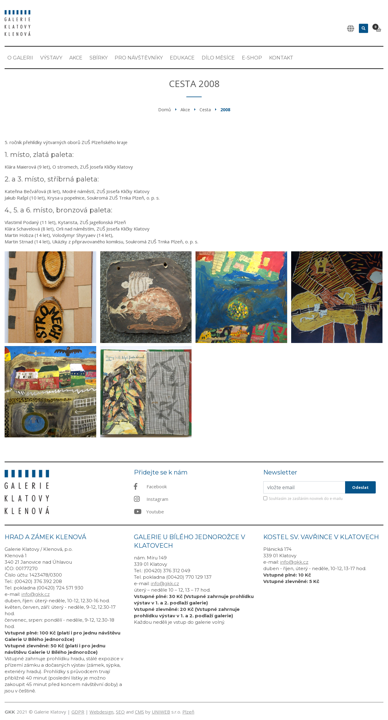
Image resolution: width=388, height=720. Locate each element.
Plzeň (188, 712)
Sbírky (98, 58)
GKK (10, 712)
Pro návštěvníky (139, 58)
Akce (75, 58)
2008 (225, 109)
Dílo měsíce (218, 58)
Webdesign (101, 712)
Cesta (205, 109)
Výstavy (51, 58)
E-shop (252, 58)
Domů (164, 109)
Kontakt (281, 58)
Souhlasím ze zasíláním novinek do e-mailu (306, 498)
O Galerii (20, 58)
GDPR (77, 712)
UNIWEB (161, 712)
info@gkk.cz (35, 594)
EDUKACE (182, 58)
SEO (120, 712)
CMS (139, 712)
